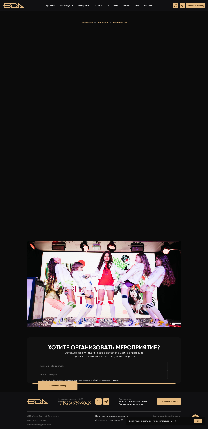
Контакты (148, 6)
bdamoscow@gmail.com (39, 424)
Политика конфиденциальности (111, 416)
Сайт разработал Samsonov (167, 416)
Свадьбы (99, 6)
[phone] (103, 374)
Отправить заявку (57, 386)
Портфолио (50, 6)
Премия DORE (120, 22)
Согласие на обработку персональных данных (100, 380)
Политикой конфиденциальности (65, 380)
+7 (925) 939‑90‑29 (75, 403)
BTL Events (113, 6)
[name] (103, 366)
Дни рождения (66, 6)
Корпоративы (84, 6)
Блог (137, 6)
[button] (195, 5)
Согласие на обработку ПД (109, 420)
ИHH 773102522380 (36, 420)
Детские (127, 6)
